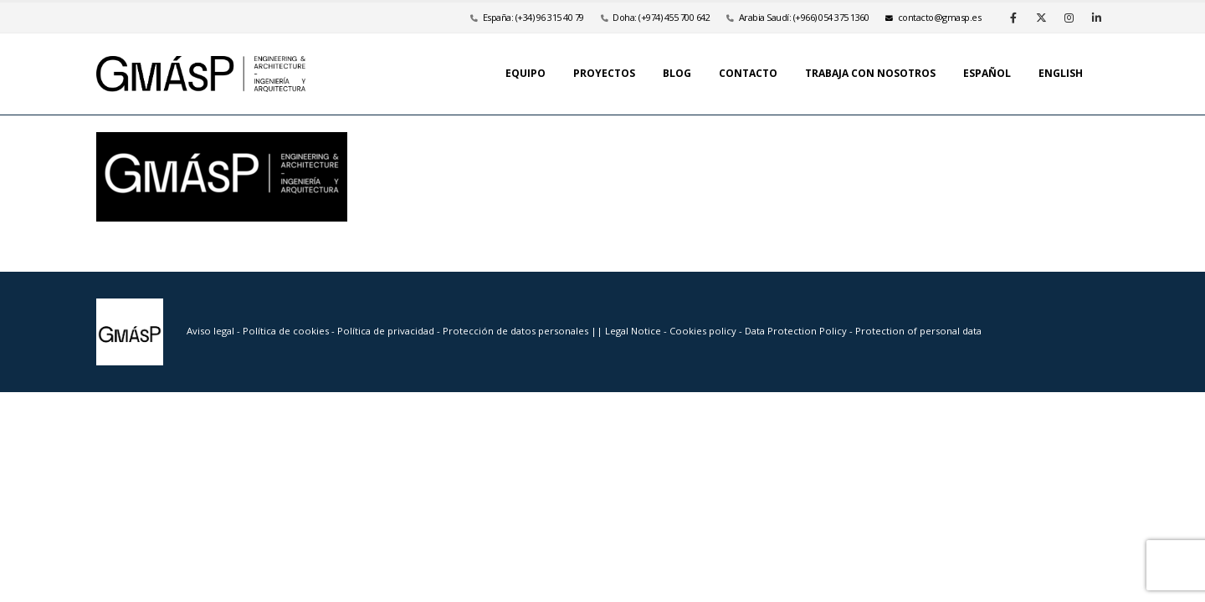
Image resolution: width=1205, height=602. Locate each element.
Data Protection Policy (796, 330)
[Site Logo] (200, 74)
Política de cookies (287, 330)
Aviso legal (210, 330)
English (1060, 73)
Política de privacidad (387, 330)
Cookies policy (704, 330)
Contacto (748, 73)
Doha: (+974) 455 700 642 (661, 17)
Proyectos (604, 73)
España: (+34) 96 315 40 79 (533, 17)
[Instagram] (1068, 17)
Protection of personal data (918, 330)
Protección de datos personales (517, 330)
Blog (677, 73)
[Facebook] (1013, 17)
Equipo (525, 73)
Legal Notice (634, 330)
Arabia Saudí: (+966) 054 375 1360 (804, 17)
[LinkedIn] (1096, 17)
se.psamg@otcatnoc (933, 17)
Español (987, 73)
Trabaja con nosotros (870, 73)
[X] (1041, 17)
